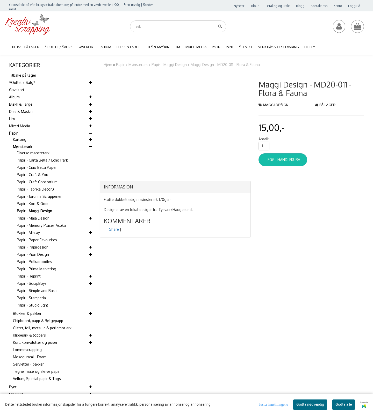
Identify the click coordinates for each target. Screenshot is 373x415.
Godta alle (343, 404)
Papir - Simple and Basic (37, 290)
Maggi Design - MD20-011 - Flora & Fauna (225, 64)
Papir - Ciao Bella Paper (37, 167)
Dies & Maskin (21, 111)
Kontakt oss (319, 6)
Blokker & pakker (27, 313)
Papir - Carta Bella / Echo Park (42, 160)
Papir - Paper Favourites (37, 240)
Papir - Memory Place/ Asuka (41, 225)
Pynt (13, 387)
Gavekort (16, 90)
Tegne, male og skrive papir (36, 371)
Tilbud (255, 6)
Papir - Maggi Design (34, 211)
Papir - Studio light (32, 305)
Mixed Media (19, 126)
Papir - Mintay (28, 232)
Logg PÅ (354, 6)
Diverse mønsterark (33, 153)
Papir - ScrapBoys (32, 283)
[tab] (175, 187)
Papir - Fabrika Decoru (35, 189)
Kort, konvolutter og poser (35, 342)
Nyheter (239, 6)
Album (14, 97)
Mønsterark (22, 146)
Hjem (108, 64)
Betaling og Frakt (278, 6)
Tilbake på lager (22, 75)
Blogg (300, 6)
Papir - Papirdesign (32, 247)
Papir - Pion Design (33, 254)
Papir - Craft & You (32, 174)
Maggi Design (276, 105)
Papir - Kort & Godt (33, 203)
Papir (13, 133)
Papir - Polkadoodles (34, 261)
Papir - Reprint (29, 276)
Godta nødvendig (310, 404)
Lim (12, 119)
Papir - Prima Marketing (36, 269)
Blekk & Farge (20, 104)
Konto (338, 6)
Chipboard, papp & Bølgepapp (38, 320)
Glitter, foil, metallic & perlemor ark (42, 328)
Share (114, 229)
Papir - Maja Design (33, 218)
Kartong (19, 139)
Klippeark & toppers (29, 335)
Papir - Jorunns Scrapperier (39, 196)
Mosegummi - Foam (29, 357)
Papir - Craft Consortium (37, 182)
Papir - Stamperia (31, 298)
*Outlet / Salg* (22, 82)
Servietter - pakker (28, 364)
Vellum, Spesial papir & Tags (37, 378)
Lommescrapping (27, 349)
